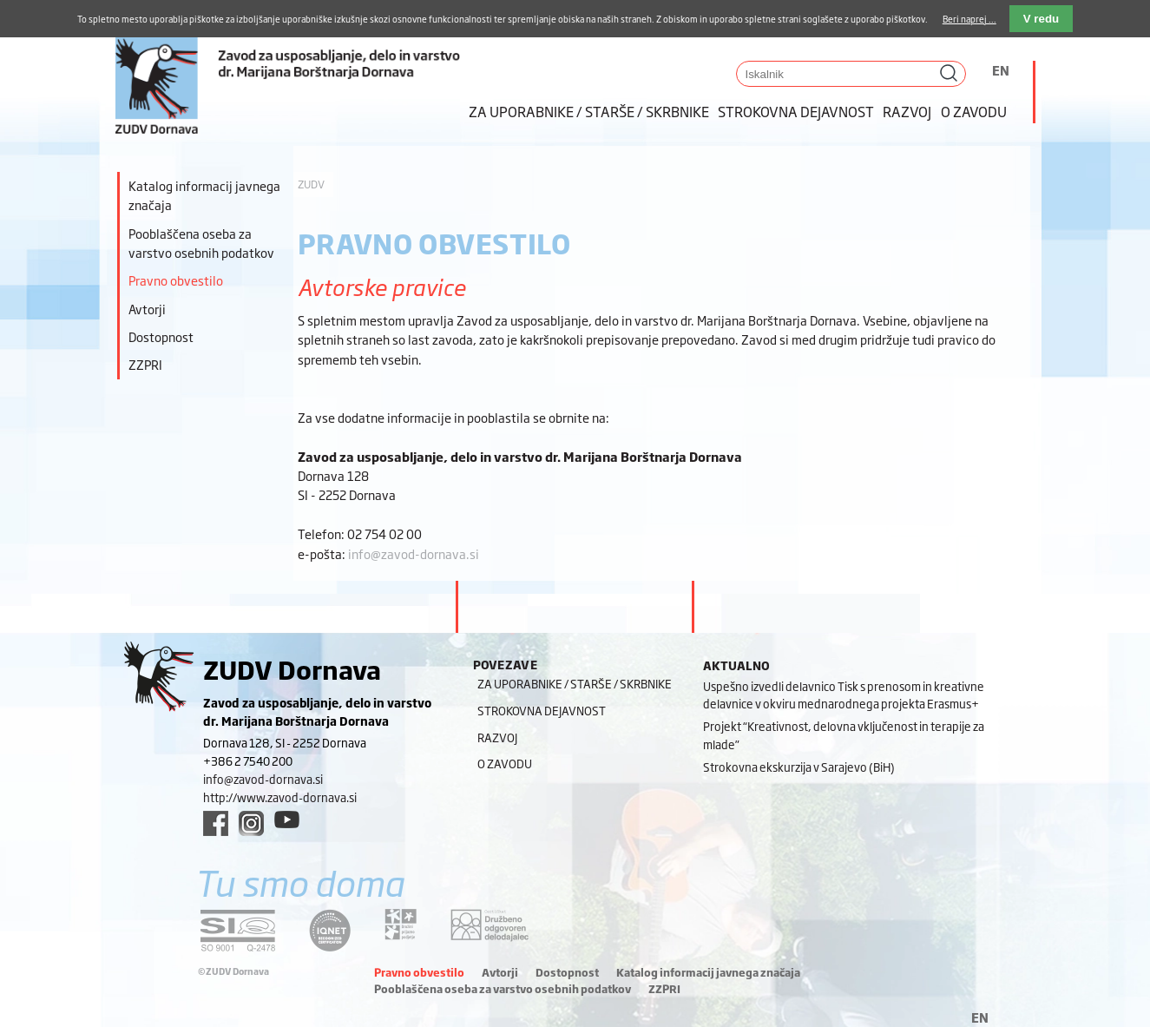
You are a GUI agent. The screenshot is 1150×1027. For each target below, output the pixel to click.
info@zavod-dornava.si (413, 553)
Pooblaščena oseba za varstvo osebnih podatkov (201, 242)
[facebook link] (215, 823)
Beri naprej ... (969, 18)
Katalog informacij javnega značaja (204, 195)
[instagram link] (251, 823)
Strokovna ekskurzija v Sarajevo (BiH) (799, 766)
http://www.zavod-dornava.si (280, 797)
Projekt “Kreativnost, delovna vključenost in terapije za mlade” (843, 735)
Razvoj (907, 111)
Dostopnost (161, 336)
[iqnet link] (330, 930)
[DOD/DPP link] (400, 924)
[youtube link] (286, 819)
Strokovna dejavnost (796, 111)
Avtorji (147, 309)
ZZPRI (145, 364)
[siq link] (237, 930)
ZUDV (311, 184)
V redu (1041, 18)
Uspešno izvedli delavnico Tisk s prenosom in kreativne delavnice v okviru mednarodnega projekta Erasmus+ (843, 695)
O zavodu (974, 111)
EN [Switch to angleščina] (1000, 70)
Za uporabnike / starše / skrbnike (589, 111)
